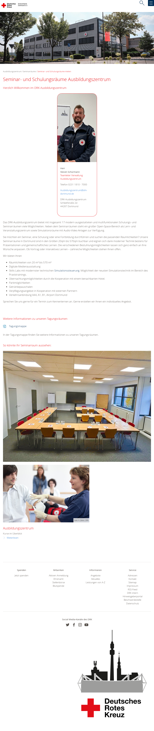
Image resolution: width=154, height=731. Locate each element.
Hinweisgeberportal (132, 596)
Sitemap (132, 582)
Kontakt (132, 579)
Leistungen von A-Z (95, 582)
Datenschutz (132, 603)
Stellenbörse (58, 582)
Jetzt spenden (21, 575)
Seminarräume (29, 71)
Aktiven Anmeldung (58, 575)
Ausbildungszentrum (18, 528)
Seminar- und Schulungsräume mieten (54, 71)
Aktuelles (95, 579)
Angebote (95, 575)
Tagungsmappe (17, 326)
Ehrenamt (58, 579)
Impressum (132, 585)
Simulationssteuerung (66, 270)
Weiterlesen (12, 537)
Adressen (132, 575)
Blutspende (58, 585)
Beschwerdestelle (132, 599)
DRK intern (132, 593)
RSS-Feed (132, 589)
